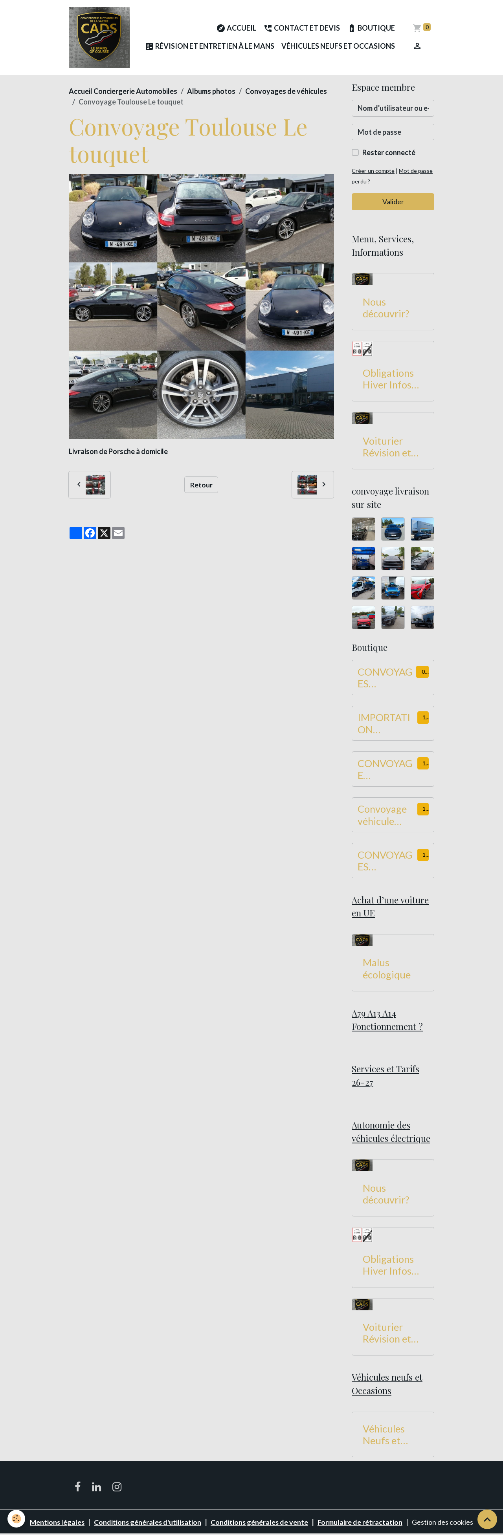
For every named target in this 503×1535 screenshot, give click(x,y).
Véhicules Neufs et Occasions (338, 46)
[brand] (99, 37)
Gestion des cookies (444, 1522)
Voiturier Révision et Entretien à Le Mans (393, 447)
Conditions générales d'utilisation (148, 1522)
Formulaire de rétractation (361, 1522)
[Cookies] (17, 1519)
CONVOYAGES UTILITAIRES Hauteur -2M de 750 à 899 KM (386, 861)
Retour (201, 484)
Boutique (371, 29)
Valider (393, 202)
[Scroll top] (487, 1519)
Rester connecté (388, 152)
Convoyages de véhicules (286, 91)
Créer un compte (373, 171)
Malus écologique (387, 968)
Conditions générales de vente (260, 1522)
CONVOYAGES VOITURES (385, 678)
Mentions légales (56, 1522)
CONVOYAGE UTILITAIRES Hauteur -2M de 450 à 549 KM (386, 769)
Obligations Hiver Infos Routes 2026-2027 (392, 379)
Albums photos (211, 91)
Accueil (236, 29)
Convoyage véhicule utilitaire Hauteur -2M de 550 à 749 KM (386, 815)
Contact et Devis (301, 29)
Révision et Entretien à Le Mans (209, 47)
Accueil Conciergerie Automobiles (123, 91)
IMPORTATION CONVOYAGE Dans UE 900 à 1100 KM (385, 723)
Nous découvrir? (386, 307)
